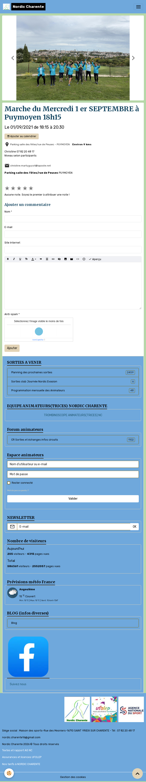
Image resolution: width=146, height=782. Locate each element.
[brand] (24, 6)
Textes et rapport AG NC (17, 750)
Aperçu (95, 259)
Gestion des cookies (73, 777)
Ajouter (12, 348)
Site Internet (12, 242)
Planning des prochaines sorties (73, 372)
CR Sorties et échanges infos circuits (73, 440)
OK (134, 526)
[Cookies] (9, 773)
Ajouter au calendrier (21, 136)
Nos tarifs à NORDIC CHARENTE (21, 764)
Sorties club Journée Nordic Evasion (73, 381)
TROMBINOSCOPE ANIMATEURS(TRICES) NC (73, 415)
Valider (73, 498)
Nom (7, 211)
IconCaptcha (38, 340)
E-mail (8, 227)
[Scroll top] (137, 773)
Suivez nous (18, 684)
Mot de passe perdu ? (18, 490)
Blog (14, 622)
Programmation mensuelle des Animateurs (73, 390)
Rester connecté (22, 482)
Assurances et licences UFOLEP (21, 757)
